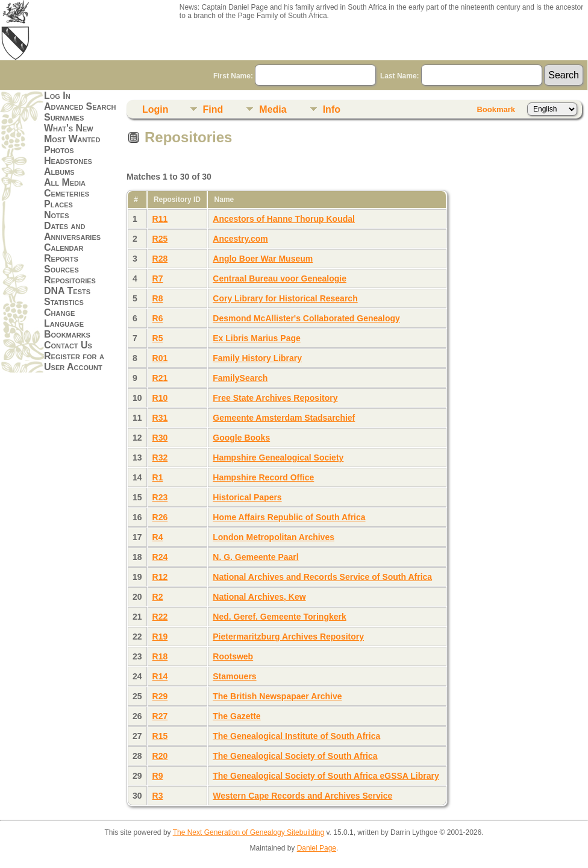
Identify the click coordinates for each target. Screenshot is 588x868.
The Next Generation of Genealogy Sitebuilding (249, 832)
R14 (160, 676)
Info (331, 109)
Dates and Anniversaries (72, 231)
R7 (157, 278)
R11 (160, 219)
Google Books (241, 437)
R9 (157, 776)
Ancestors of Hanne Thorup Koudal (284, 219)
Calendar (63, 247)
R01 (160, 358)
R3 (157, 795)
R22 (160, 616)
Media (272, 109)
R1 (157, 477)
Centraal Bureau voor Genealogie (279, 278)
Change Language (64, 318)
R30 (160, 437)
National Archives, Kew (259, 597)
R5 (157, 338)
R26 (160, 517)
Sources (61, 269)
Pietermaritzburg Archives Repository (288, 636)
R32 (160, 457)
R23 (160, 497)
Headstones (68, 161)
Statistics (64, 302)
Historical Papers (247, 497)
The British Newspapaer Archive (277, 696)
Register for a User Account (74, 361)
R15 (160, 736)
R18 (160, 656)
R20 (160, 756)
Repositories (70, 280)
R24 (160, 557)
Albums (59, 171)
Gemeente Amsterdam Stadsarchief (284, 418)
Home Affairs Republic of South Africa (289, 517)
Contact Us (68, 345)
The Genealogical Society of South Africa (295, 756)
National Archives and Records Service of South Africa (322, 577)
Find (213, 109)
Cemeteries (66, 193)
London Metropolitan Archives (273, 537)
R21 (160, 378)
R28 (160, 258)
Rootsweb (233, 656)
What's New (68, 128)
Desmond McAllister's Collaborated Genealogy (306, 318)
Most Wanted (72, 139)
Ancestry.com (240, 239)
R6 (157, 318)
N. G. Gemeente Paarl (255, 557)
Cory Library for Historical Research (285, 298)
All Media (65, 182)
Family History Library (257, 358)
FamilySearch (240, 378)
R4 (157, 537)
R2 (157, 597)
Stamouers (234, 676)
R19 (160, 636)
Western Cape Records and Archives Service (302, 795)
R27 (160, 716)
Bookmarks (67, 334)
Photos (59, 150)
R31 (160, 418)
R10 (160, 398)
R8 (157, 298)
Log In (57, 95)
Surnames (64, 117)
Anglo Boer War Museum (263, 258)
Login (155, 109)
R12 (160, 577)
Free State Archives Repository (275, 398)
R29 (160, 696)
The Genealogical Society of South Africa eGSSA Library (326, 776)
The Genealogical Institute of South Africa (296, 736)
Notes (56, 215)
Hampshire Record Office (263, 477)
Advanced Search (80, 106)
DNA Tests (67, 291)
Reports (61, 258)
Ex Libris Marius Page (257, 338)
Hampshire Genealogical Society (278, 457)
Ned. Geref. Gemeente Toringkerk (279, 616)
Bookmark (496, 109)
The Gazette (236, 716)
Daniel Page (316, 848)
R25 (160, 239)
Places (58, 204)
